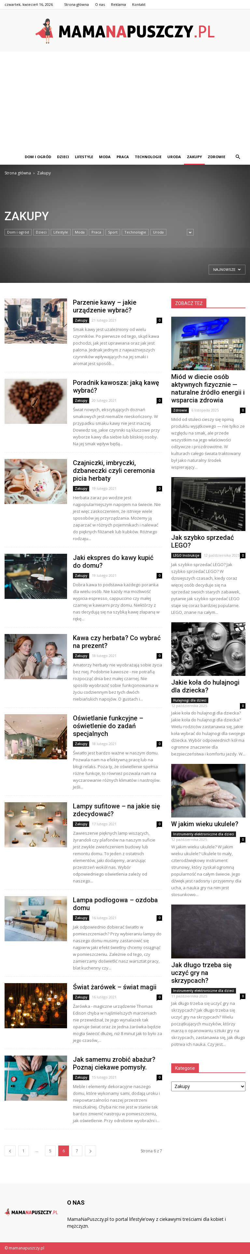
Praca (123, 156)
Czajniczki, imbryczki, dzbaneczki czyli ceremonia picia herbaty (114, 470)
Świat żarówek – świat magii (115, 987)
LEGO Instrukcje (186, 555)
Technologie (148, 156)
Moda (105, 156)
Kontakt (139, 4)
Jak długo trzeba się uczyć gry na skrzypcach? (201, 972)
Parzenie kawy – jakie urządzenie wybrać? (104, 306)
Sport (113, 232)
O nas (100, 4)
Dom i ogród (38, 156)
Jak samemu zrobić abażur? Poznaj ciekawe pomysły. (114, 1063)
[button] (237, 157)
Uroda (174, 156)
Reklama (118, 4)
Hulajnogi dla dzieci (189, 700)
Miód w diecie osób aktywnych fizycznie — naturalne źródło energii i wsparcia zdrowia (208, 388)
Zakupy (194, 156)
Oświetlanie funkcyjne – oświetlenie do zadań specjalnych (108, 726)
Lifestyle (84, 156)
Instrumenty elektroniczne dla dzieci (203, 834)
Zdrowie (216, 156)
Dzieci (63, 156)
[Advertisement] (125, 100)
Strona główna (76, 4)
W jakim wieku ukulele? (204, 824)
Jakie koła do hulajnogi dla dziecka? (205, 686)
